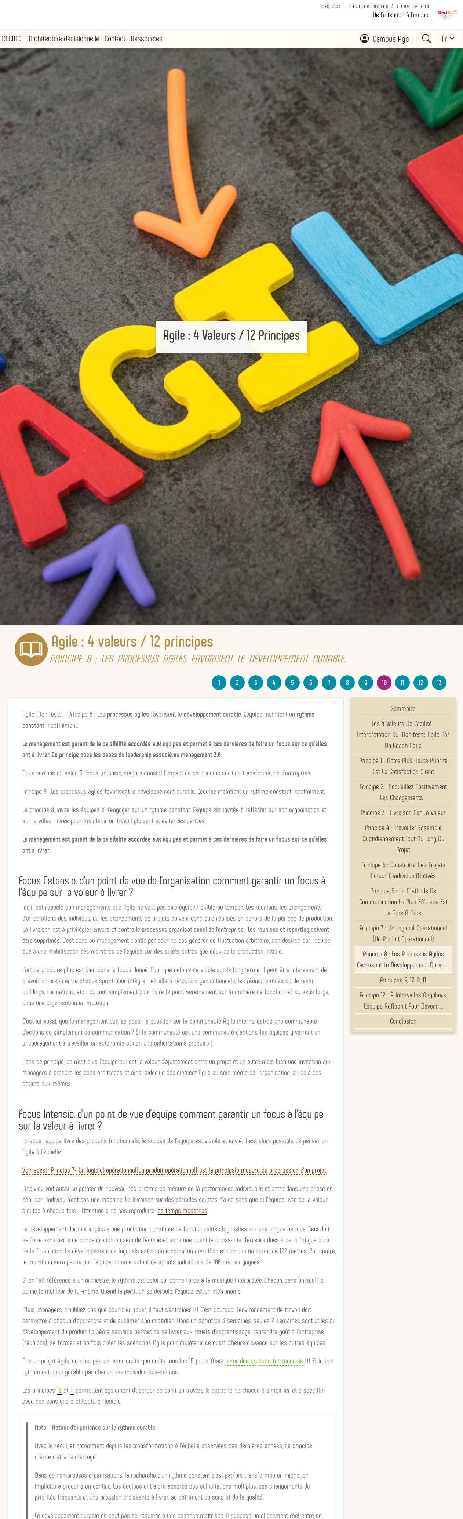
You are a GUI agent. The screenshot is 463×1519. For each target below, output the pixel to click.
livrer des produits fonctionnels (265, 1360)
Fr (444, 39)
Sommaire (403, 708)
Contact (115, 39)
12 (421, 682)
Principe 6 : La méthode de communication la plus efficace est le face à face (403, 901)
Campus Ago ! (393, 39)
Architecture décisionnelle (64, 39)
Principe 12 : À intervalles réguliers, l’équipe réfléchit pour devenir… (403, 1000)
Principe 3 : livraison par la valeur (403, 812)
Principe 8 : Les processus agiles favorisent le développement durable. (403, 959)
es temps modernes (182, 1210)
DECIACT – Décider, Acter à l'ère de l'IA (375, 6)
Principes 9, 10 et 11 (403, 979)
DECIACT (12, 39)
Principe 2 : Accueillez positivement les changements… (403, 792)
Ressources (147, 39)
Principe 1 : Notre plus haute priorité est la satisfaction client (403, 766)
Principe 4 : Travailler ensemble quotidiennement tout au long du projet (403, 838)
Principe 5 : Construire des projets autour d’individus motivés (403, 870)
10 (384, 682)
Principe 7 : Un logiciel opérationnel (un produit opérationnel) (403, 933)
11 (402, 682)
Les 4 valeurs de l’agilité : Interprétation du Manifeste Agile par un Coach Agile (403, 734)
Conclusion (403, 1021)
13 (439, 682)
